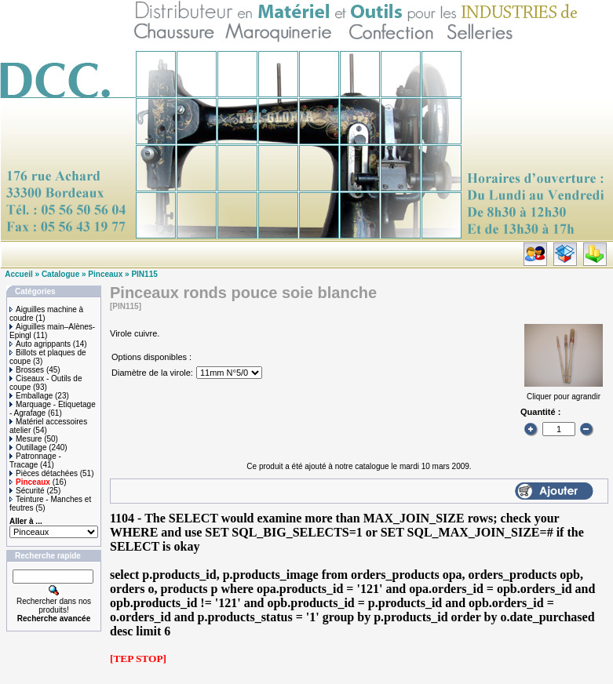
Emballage (31, 395)
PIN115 (144, 274)
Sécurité (27, 490)
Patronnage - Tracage (35, 460)
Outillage (27, 447)
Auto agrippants (40, 344)
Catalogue (60, 274)
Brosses (26, 370)
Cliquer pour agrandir (563, 392)
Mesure (25, 439)
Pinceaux (105, 274)
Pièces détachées (43, 473)
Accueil (19, 274)
